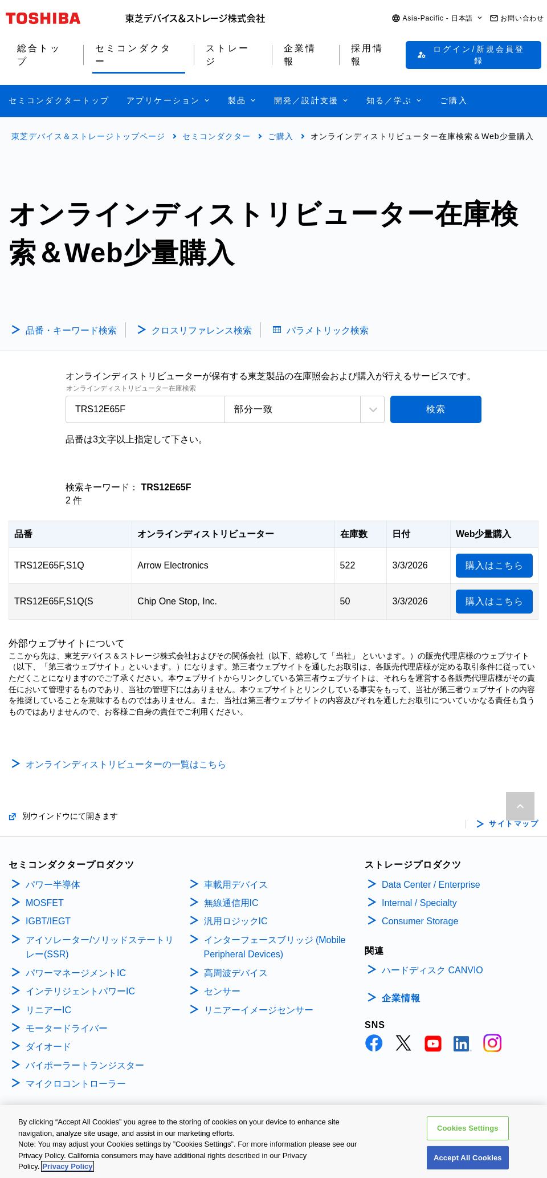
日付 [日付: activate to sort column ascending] (401, 534)
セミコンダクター (216, 136)
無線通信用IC (231, 903)
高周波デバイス (236, 973)
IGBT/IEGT (48, 921)
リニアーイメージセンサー (258, 1010)
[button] (438, 18)
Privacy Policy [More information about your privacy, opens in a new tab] (67, 1166)
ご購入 (280, 136)
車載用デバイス (236, 884)
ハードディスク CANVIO (432, 970)
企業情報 (401, 998)
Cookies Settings (468, 1128)
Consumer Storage (420, 921)
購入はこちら (495, 565)
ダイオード (48, 1046)
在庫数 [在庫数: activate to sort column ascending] (354, 534)
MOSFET (45, 903)
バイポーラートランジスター (85, 1065)
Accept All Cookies (468, 1157)
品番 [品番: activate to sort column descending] (23, 534)
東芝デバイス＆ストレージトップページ (88, 136)
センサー (222, 991)
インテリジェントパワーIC (80, 991)
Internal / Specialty (419, 903)
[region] (273, 1141)
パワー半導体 (53, 884)
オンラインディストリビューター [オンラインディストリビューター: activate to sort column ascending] (205, 534)
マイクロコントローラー (76, 1083)
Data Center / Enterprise (431, 884)
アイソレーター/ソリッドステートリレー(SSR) (100, 947)
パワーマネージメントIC (76, 973)
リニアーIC (48, 1010)
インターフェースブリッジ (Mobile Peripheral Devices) (275, 947)
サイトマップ (513, 824)
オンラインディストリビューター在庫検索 (131, 388)
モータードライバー (67, 1028)
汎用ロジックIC (236, 921)
